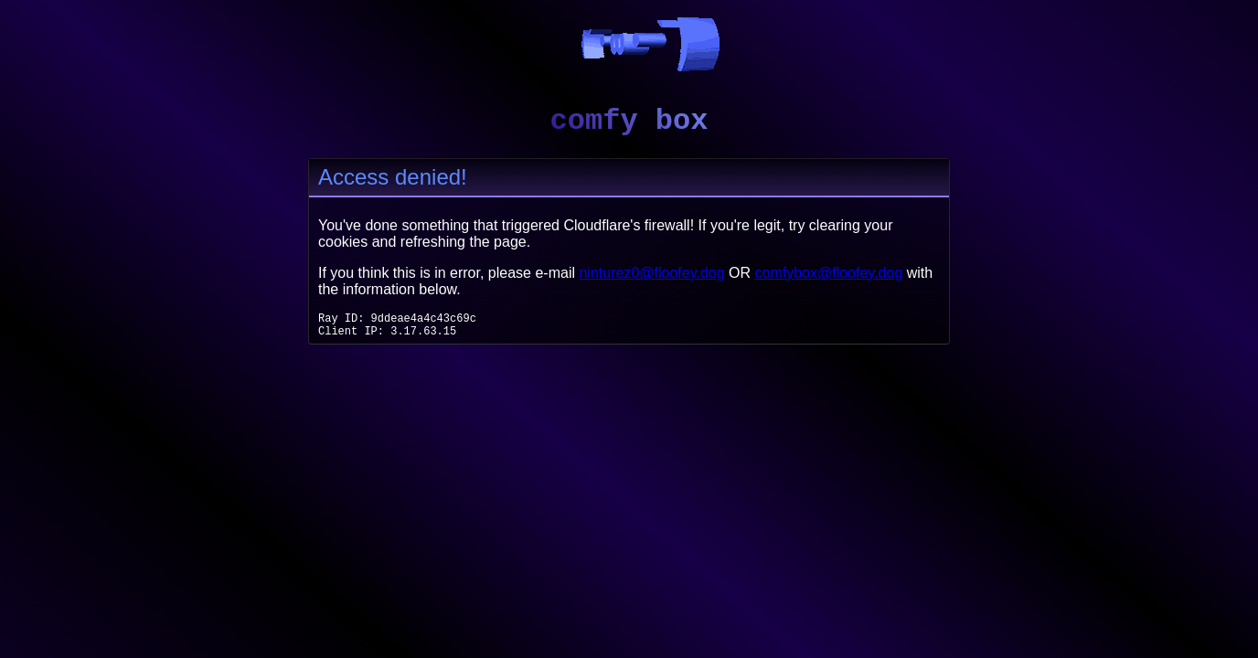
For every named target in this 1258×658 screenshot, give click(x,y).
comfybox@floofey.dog (829, 273)
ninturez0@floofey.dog (651, 273)
